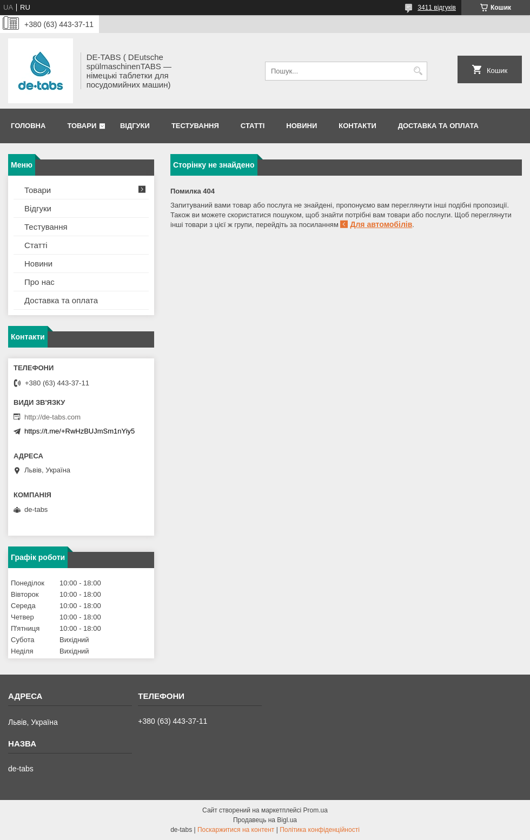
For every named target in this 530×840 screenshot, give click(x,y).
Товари (81, 126)
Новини (301, 126)
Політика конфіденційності (320, 830)
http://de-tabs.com (52, 417)
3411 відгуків (437, 7)
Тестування (195, 126)
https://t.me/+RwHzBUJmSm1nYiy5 (79, 431)
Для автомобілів (381, 224)
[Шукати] (417, 71)
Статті (252, 126)
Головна (28, 126)
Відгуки (135, 126)
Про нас (39, 281)
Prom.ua (315, 810)
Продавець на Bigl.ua (265, 820)
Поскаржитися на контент (235, 830)
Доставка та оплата (438, 126)
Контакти (357, 126)
